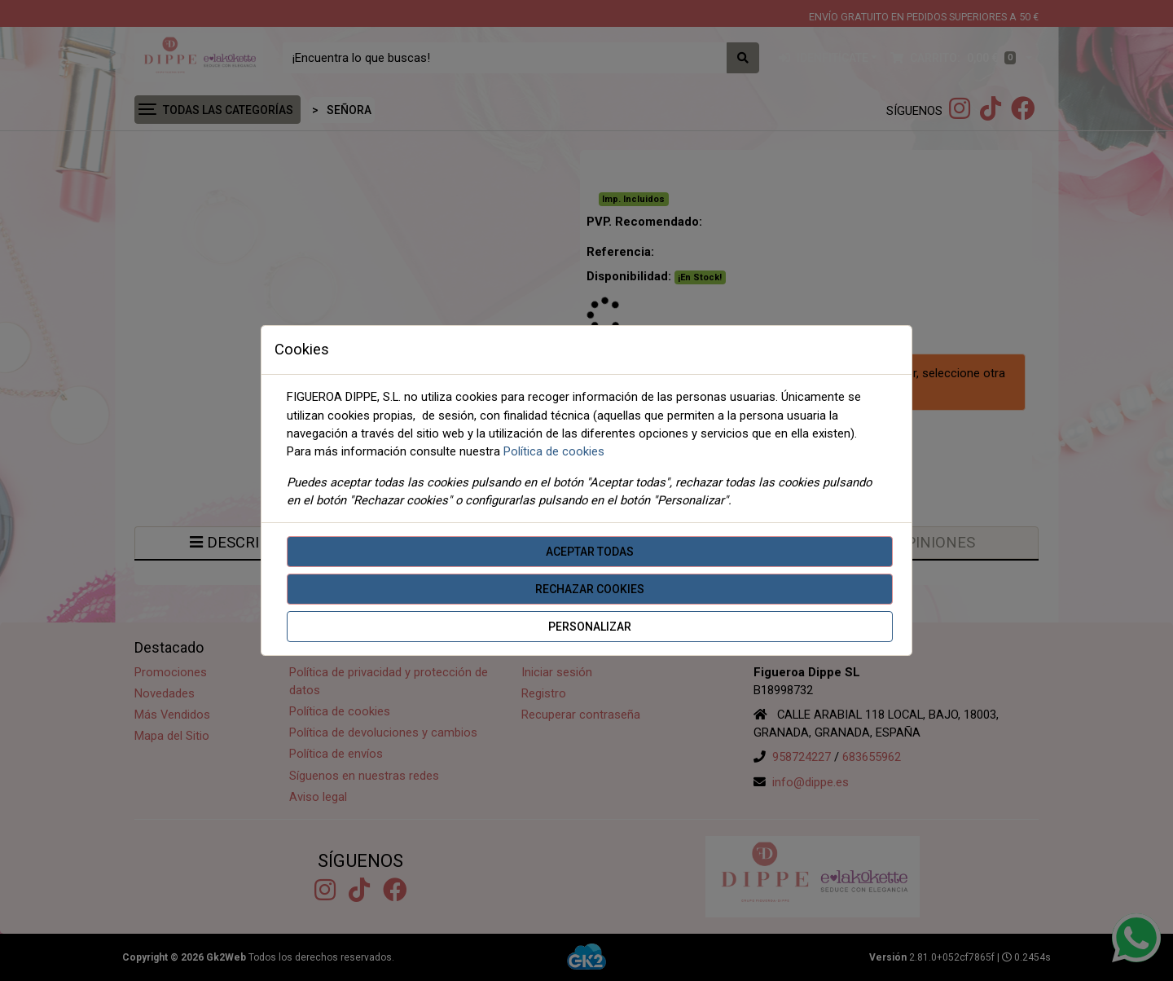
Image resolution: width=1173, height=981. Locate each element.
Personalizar (589, 626)
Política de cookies (553, 451)
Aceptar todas (590, 551)
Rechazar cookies (589, 589)
